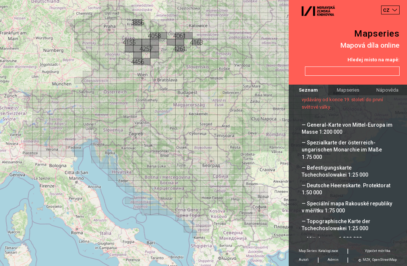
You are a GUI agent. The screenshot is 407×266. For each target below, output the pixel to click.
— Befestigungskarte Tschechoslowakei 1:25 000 (335, 171)
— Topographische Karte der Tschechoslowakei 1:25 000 (336, 224)
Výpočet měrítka (377, 251)
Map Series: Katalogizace (318, 251)
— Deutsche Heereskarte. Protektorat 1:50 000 (346, 189)
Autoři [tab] (304, 260)
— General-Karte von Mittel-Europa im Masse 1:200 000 (347, 128)
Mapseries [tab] (348, 90)
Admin (333, 260)
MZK (366, 260)
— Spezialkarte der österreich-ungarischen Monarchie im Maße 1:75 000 (342, 150)
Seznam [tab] (308, 90)
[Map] (203, 133)
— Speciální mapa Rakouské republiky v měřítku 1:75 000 (347, 207)
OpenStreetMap (384, 260)
